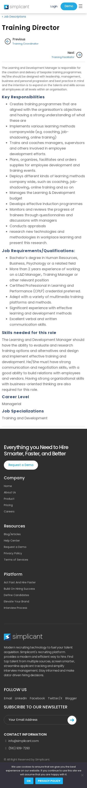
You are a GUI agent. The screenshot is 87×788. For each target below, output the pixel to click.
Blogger (71, 698)
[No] (82, 775)
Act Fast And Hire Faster (20, 582)
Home (8, 486)
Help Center (12, 540)
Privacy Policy (13, 553)
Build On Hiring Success (19, 589)
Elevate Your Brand (16, 601)
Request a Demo (20, 465)
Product (9, 499)
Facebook (37, 698)
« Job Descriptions (14, 17)
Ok (29, 781)
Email (8, 698)
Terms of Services (16, 560)
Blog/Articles (12, 534)
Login (54, 6)
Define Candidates (16, 595)
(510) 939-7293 (17, 748)
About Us (10, 492)
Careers (9, 511)
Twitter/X (55, 698)
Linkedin (21, 698)
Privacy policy (49, 781)
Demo (69, 6)
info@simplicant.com (21, 741)
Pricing (8, 505)
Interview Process (15, 608)
